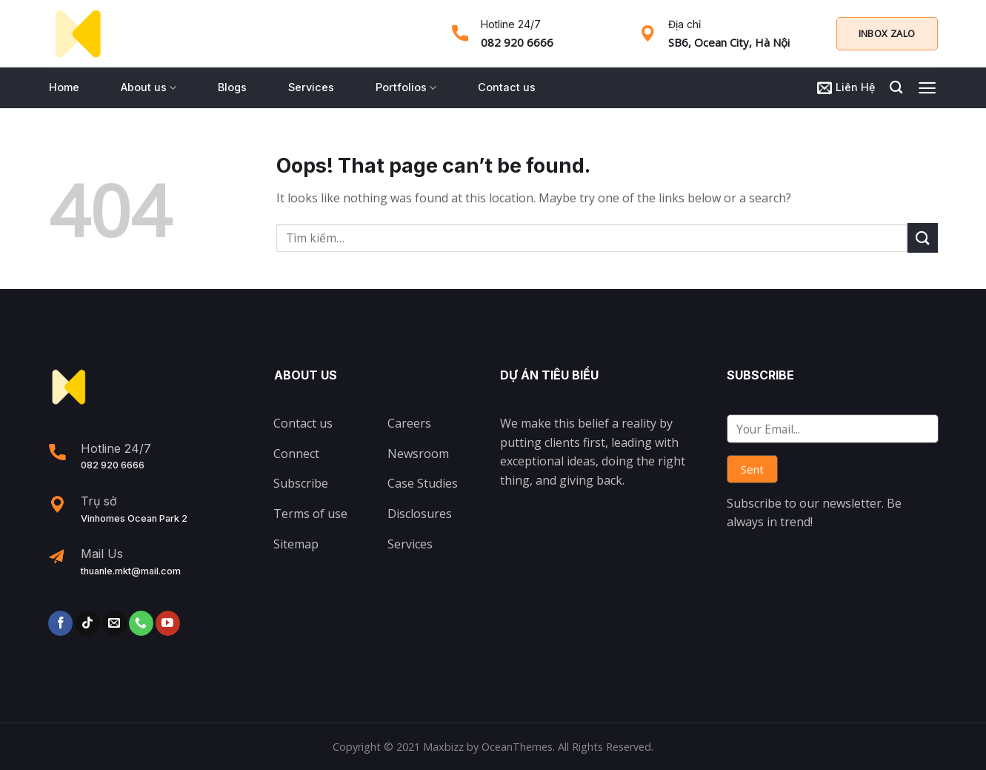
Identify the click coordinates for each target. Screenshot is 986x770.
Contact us (507, 87)
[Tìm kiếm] (896, 88)
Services (311, 87)
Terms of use (310, 513)
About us (148, 88)
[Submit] (922, 237)
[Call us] (141, 623)
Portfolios (406, 88)
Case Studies (422, 483)
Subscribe (300, 483)
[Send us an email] (114, 623)
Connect (296, 453)
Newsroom (418, 453)
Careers (409, 423)
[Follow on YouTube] (168, 623)
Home (64, 87)
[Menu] (927, 87)
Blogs (232, 87)
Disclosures (419, 513)
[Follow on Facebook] (60, 623)
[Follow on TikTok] (88, 623)
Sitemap (296, 544)
